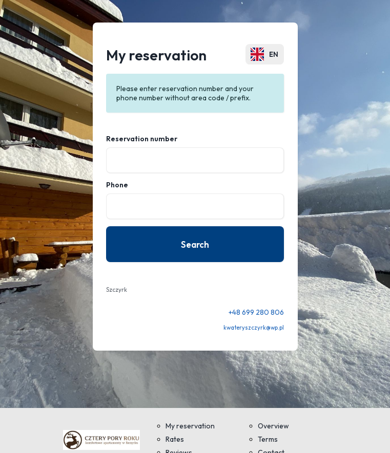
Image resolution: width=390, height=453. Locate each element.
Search (195, 244)
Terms (268, 439)
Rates (175, 439)
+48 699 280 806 (256, 312)
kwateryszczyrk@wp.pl (253, 327)
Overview (273, 425)
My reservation (190, 425)
